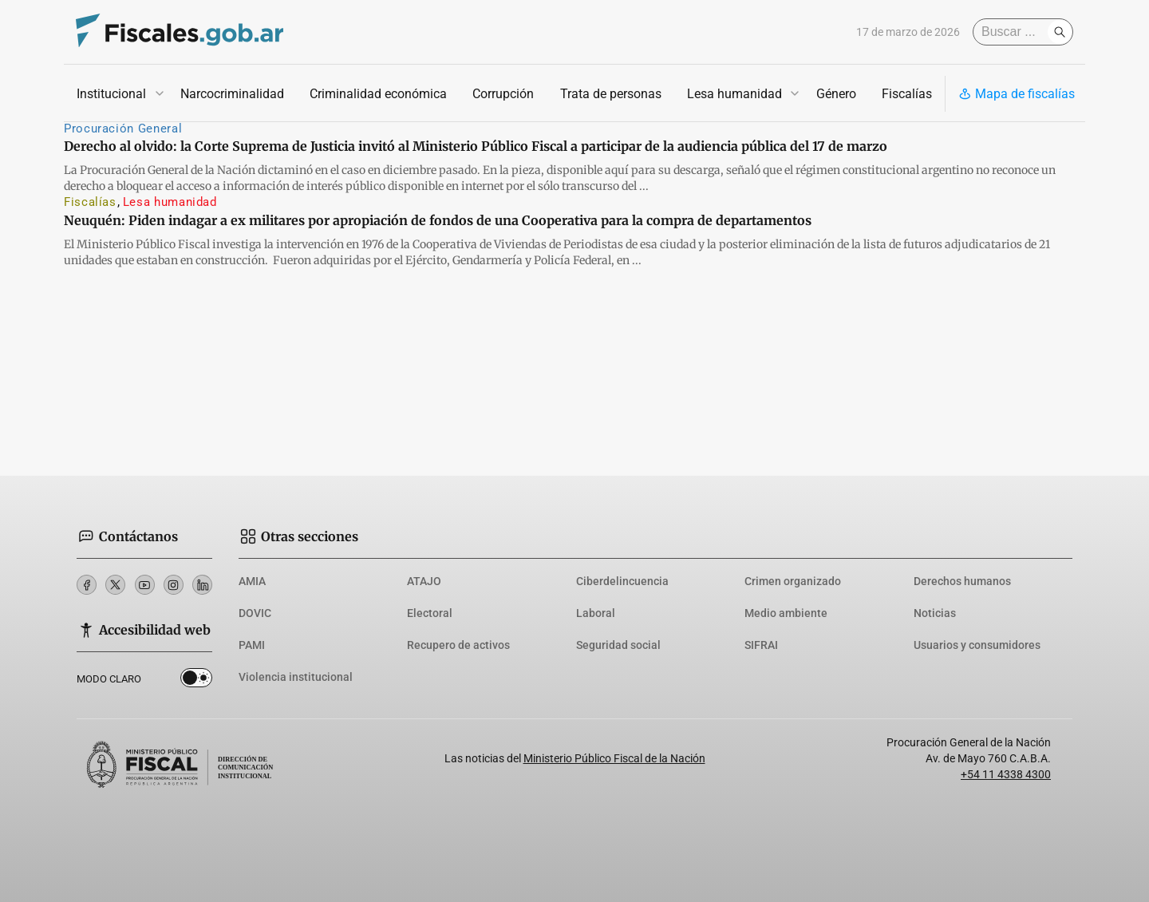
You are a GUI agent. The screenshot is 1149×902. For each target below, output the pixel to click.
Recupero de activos (458, 645)
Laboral (595, 613)
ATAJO (424, 581)
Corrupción (503, 93)
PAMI (252, 645)
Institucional (111, 93)
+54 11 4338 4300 (1006, 774)
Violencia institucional (296, 677)
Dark (197, 678)
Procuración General (123, 128)
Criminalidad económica (378, 93)
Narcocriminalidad (232, 93)
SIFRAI (761, 645)
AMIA (252, 581)
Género (836, 93)
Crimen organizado (792, 581)
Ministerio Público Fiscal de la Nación (614, 758)
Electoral (429, 613)
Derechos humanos (962, 581)
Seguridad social (618, 645)
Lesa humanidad (734, 93)
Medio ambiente (785, 613)
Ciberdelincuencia (622, 581)
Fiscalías (907, 93)
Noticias (935, 613)
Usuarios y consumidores (977, 645)
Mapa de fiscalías (1016, 93)
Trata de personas (610, 93)
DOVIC (255, 613)
